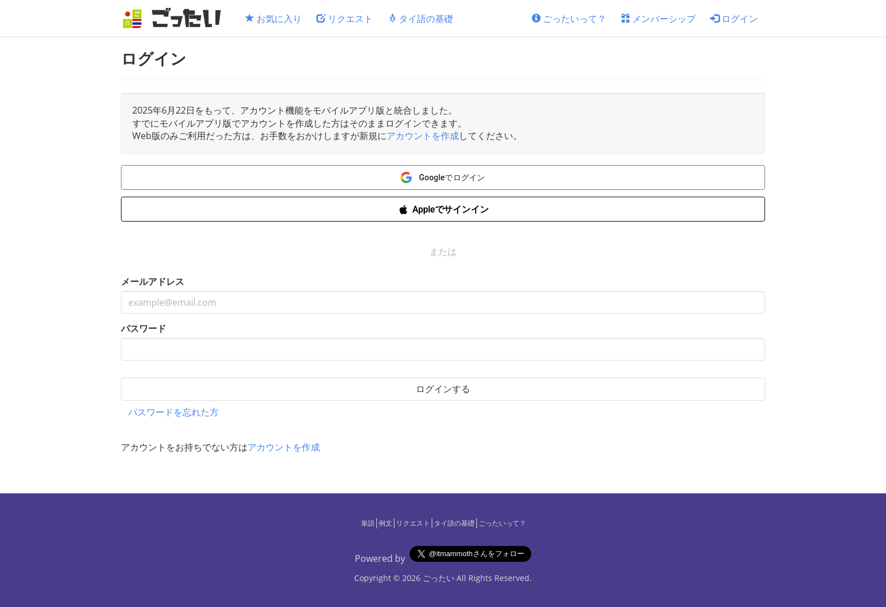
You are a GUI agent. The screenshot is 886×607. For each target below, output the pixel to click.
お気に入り (273, 18)
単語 (368, 523)
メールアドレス (152, 281)
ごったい (438, 578)
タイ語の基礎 (420, 18)
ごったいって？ (569, 18)
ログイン (734, 18)
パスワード (143, 328)
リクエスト (344, 18)
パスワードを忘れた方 (173, 412)
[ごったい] (175, 18)
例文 (385, 523)
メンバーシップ (658, 18)
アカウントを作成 (422, 135)
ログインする (443, 389)
